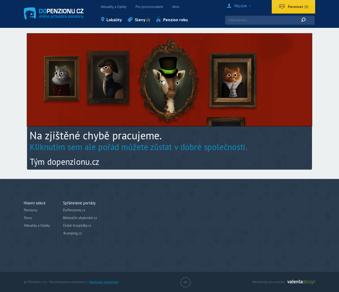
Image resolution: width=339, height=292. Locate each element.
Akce (175, 7)
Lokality (114, 19)
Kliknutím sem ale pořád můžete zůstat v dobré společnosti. (139, 146)
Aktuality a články (114, 7)
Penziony (30, 210)
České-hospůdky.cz (77, 225)
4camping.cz (72, 233)
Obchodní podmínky (104, 282)
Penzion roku (175, 19)
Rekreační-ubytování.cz (80, 218)
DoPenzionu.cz (74, 210)
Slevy (142, 19)
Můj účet (240, 6)
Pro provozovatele (149, 7)
